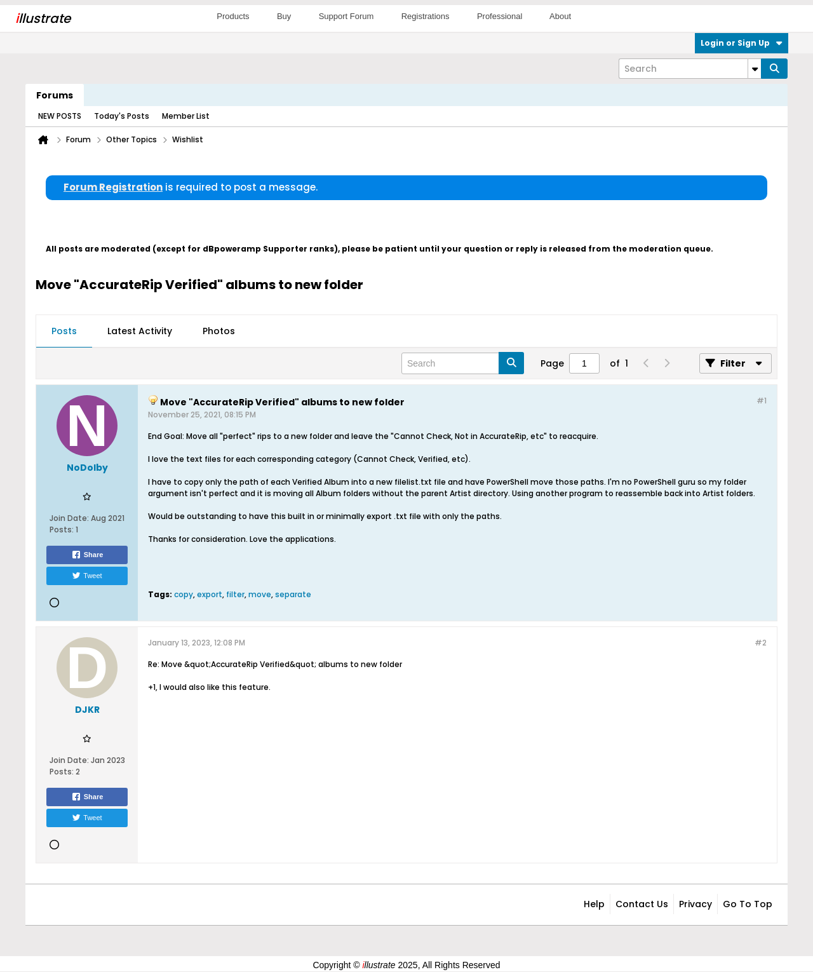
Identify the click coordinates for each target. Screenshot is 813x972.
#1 (761, 400)
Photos (219, 331)
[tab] (64, 331)
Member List (186, 116)
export (209, 594)
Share (87, 555)
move (259, 594)
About (560, 16)
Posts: (62, 529)
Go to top (747, 904)
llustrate (43, 18)
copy (183, 594)
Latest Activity (139, 331)
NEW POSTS (59, 116)
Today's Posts (121, 116)
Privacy (695, 904)
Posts (64, 331)
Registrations (425, 16)
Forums (54, 95)
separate (293, 594)
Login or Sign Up (742, 42)
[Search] (690, 68)
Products (233, 16)
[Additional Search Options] (755, 68)
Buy (284, 16)
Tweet (87, 575)
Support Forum (346, 16)
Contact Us (641, 904)
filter (235, 594)
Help (594, 904)
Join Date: (69, 518)
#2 (761, 642)
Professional (500, 16)
